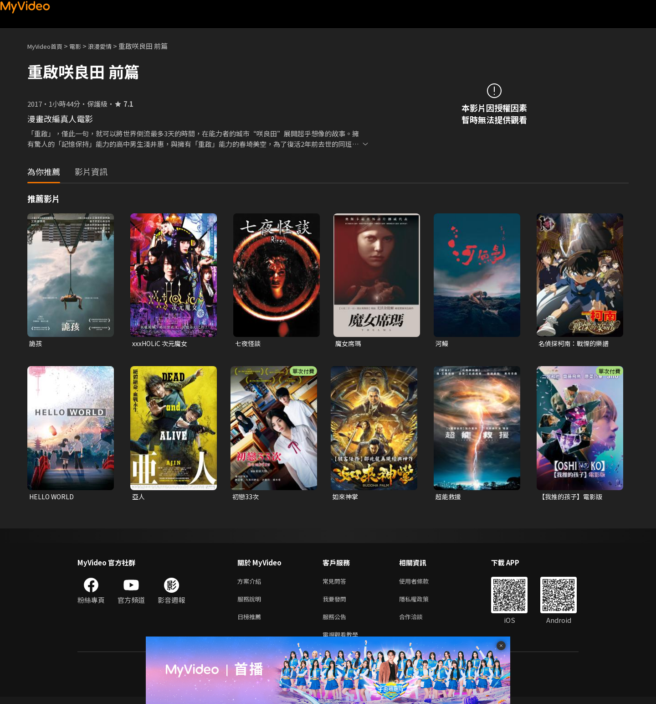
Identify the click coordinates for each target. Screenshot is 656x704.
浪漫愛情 (109, 46)
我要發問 (336, 602)
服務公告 (336, 621)
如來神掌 (346, 497)
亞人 (139, 497)
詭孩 (36, 343)
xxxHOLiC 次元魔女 (161, 343)
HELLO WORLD (53, 497)
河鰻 (442, 343)
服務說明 (251, 602)
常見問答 (336, 583)
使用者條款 (422, 583)
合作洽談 (418, 621)
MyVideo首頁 (48, 46)
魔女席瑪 (349, 343)
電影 (82, 46)
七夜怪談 (248, 343)
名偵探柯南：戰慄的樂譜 (576, 343)
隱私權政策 (422, 602)
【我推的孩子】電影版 (572, 497)
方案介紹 (251, 583)
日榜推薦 (251, 621)
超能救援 (449, 497)
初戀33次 (246, 497)
